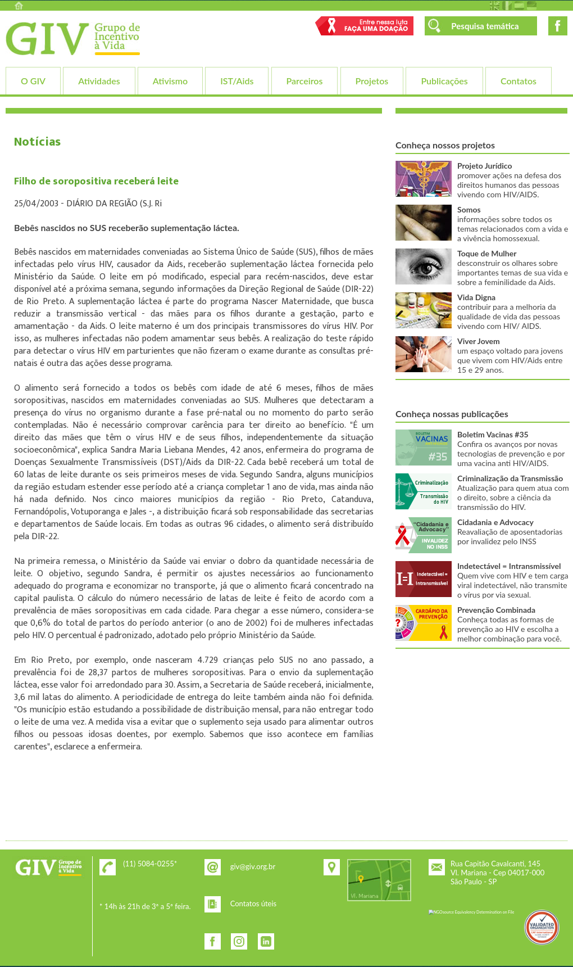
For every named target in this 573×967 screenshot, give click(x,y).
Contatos (518, 80)
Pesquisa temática (485, 26)
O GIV (33, 80)
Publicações (444, 80)
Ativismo (170, 80)
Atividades (99, 80)
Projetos (372, 80)
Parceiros (304, 80)
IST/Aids (236, 80)
